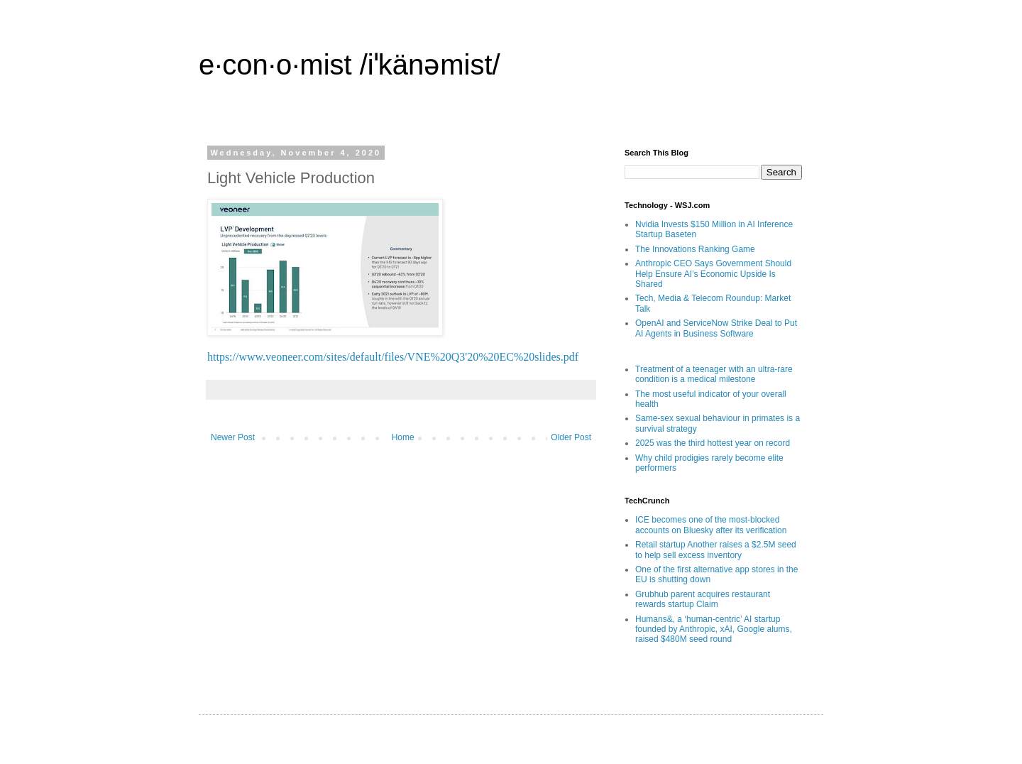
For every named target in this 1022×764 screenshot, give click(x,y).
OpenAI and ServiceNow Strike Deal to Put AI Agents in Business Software (716, 328)
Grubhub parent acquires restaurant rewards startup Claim (702, 599)
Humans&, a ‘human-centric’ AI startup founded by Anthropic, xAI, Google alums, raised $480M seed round (713, 629)
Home (403, 437)
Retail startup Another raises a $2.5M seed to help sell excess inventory (715, 550)
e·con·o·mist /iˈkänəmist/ (349, 64)
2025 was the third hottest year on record (712, 443)
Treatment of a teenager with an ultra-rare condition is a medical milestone (714, 374)
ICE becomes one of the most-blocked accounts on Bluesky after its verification (710, 525)
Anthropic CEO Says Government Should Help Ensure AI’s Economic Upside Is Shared (713, 273)
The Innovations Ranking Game (695, 249)
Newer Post (233, 437)
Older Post (571, 437)
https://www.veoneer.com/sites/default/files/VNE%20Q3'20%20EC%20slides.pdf (392, 357)
